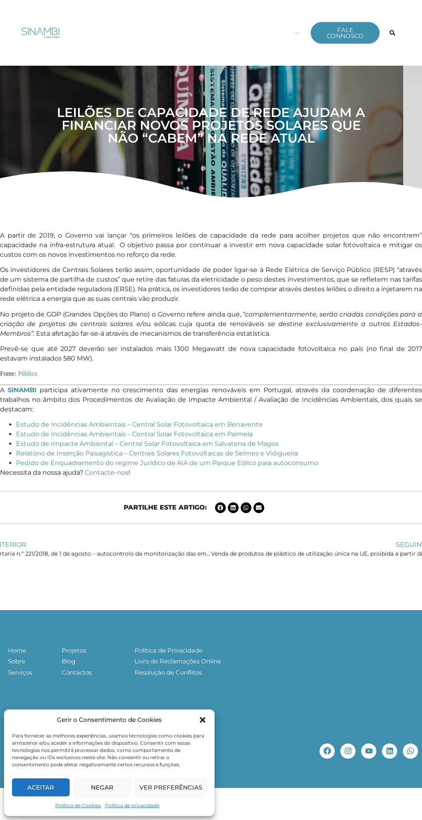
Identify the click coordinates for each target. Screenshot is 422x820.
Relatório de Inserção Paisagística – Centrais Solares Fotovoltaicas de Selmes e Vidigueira (157, 453)
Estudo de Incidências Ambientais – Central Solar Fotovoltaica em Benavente (139, 424)
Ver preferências (170, 787)
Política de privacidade (132, 805)
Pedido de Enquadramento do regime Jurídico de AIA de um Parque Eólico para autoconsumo (167, 463)
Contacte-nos (107, 472)
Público (28, 373)
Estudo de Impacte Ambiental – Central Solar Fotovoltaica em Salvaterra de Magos (147, 443)
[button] (203, 720)
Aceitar (40, 787)
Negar (102, 787)
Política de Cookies (78, 805)
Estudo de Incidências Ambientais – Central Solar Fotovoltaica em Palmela (134, 434)
